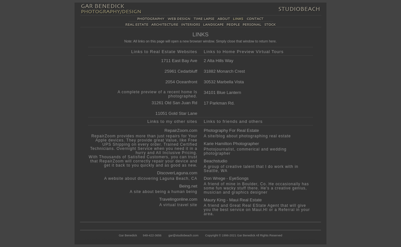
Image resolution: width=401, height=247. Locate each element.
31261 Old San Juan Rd (174, 102)
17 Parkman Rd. (219, 103)
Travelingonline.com (178, 199)
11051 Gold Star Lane (176, 113)
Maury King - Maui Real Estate (233, 199)
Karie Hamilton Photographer (231, 143)
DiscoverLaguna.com (177, 172)
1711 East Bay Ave (179, 60)
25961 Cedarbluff (181, 71)
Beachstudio (215, 161)
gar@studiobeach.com (183, 235)
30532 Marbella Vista (224, 81)
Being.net (188, 186)
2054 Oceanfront (181, 81)
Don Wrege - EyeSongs (226, 178)
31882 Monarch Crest (224, 71)
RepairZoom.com (181, 130)
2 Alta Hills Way (218, 60)
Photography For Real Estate (231, 130)
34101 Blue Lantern (222, 92)
